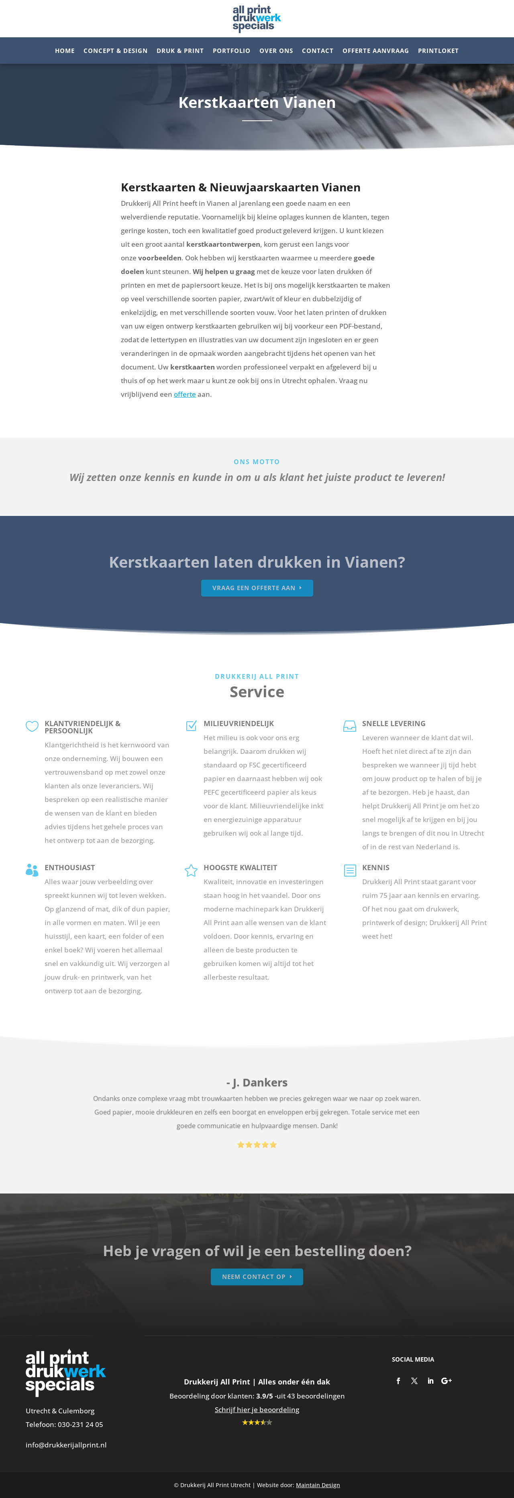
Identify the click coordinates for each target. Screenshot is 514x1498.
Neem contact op (254, 1277)
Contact (318, 51)
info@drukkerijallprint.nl (66, 1444)
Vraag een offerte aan (254, 588)
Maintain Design (318, 1485)
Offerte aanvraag (376, 51)
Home (65, 51)
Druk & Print (180, 51)
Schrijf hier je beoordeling (257, 1409)
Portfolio (232, 51)
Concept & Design (116, 51)
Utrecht (38, 1410)
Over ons (276, 51)
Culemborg (76, 1410)
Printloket (438, 51)
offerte (185, 394)
